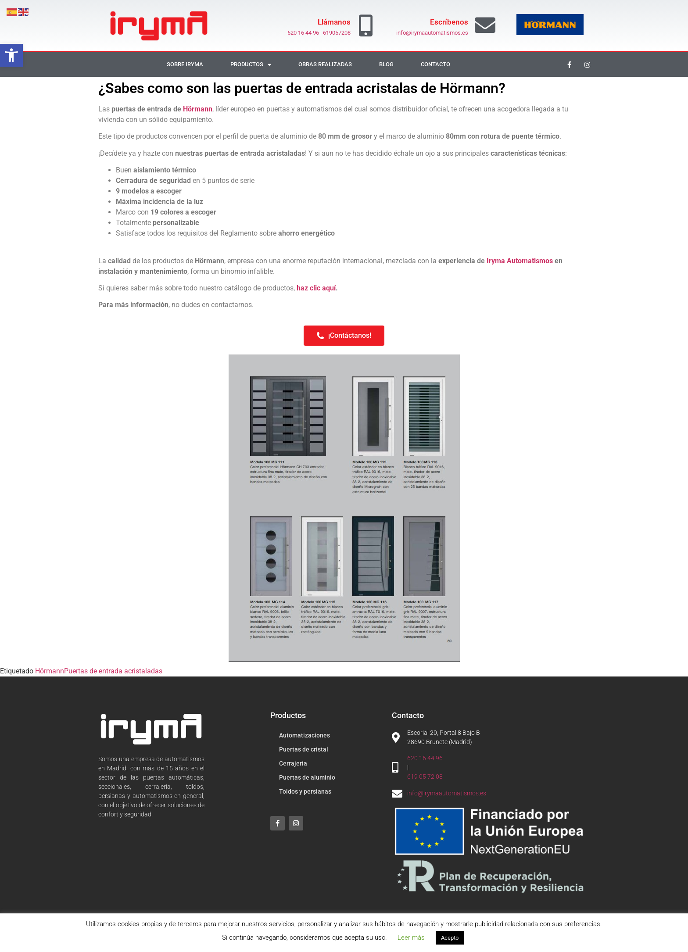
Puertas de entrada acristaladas (113, 671)
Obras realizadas (325, 64)
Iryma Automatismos (520, 261)
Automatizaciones (304, 735)
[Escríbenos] (485, 25)
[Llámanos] (366, 25)
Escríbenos (449, 22)
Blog (386, 64)
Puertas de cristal (303, 749)
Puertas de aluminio (307, 777)
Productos (250, 64)
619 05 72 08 (425, 776)
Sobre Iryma (185, 64)
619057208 (337, 32)
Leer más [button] (411, 937)
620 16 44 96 (303, 32)
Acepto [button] (450, 937)
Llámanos (334, 22)
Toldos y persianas (305, 791)
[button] (11, 55)
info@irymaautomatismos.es (432, 32)
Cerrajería (293, 763)
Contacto (435, 64)
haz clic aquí (316, 288)
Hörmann (197, 109)
